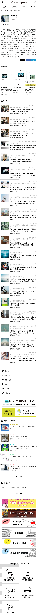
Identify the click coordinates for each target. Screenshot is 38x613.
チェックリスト (15, 487)
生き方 (7, 371)
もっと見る (19, 476)
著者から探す (8, 11)
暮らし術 (7, 375)
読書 (6, 384)
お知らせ (7, 393)
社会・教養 (8, 380)
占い (24, 487)
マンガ (7, 388)
